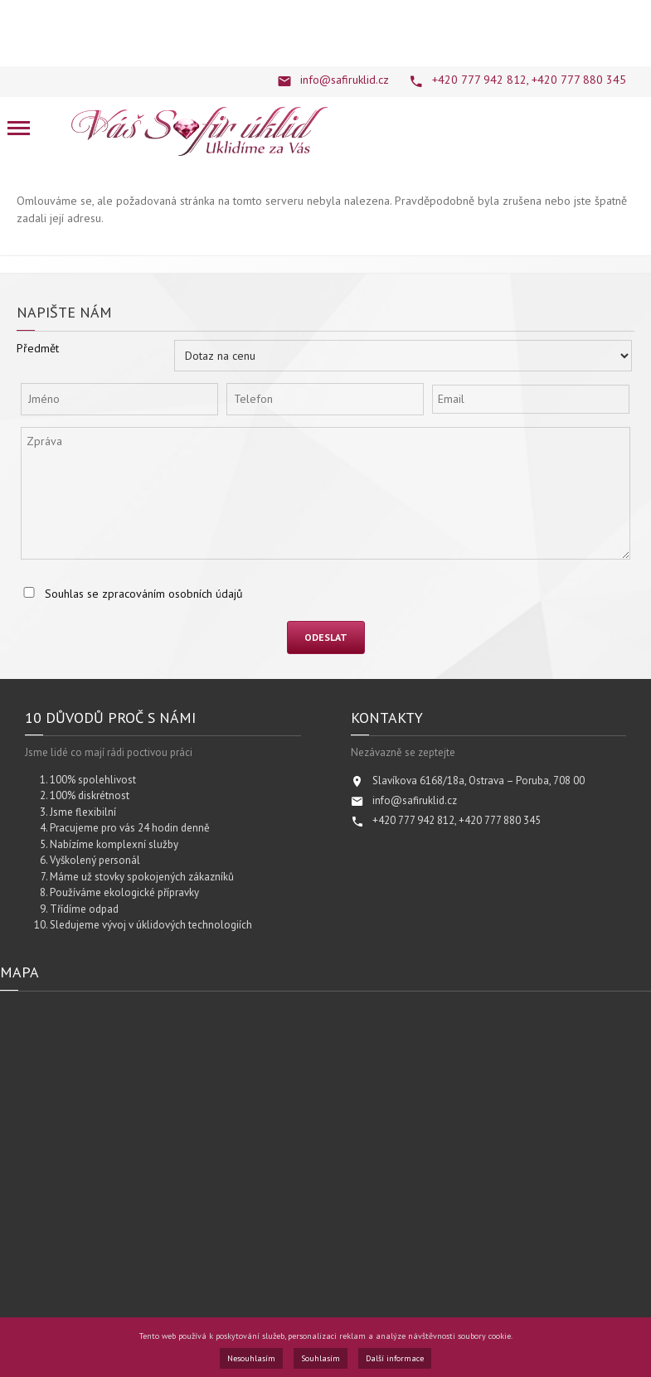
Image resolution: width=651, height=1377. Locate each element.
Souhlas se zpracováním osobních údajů (144, 593)
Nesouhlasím (251, 1358)
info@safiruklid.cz (344, 79)
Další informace (395, 1358)
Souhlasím (320, 1358)
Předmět (38, 348)
